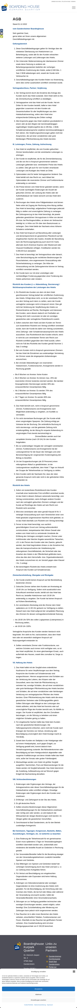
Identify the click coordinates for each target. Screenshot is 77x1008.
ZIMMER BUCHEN (56, 1)
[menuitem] (72, 7)
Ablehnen (38, 994)
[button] (74, 972)
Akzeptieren (38, 989)
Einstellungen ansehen (38, 1000)
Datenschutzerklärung (40, 1005)
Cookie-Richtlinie (28, 1005)
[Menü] (72, 7)
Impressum (50, 1005)
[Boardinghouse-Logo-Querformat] (22, 7)
